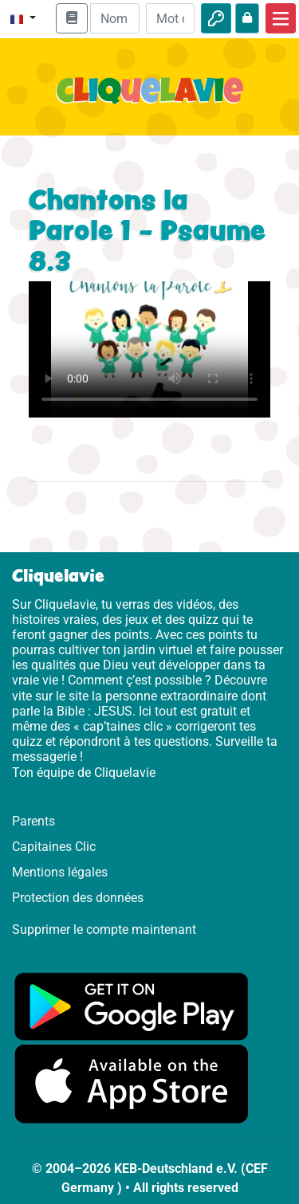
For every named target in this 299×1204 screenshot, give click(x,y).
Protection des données (78, 897)
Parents (33, 821)
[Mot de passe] (170, 18)
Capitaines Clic (54, 846)
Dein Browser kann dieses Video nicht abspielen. (149, 349)
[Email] (114, 18)
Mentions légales (60, 872)
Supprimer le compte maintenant (104, 929)
